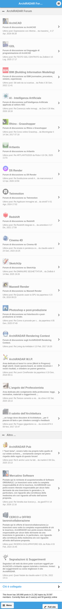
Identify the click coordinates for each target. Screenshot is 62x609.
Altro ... (27, 434)
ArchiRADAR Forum (34, 10)
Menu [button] (9, 605)
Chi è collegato (12, 586)
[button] (58, 3)
